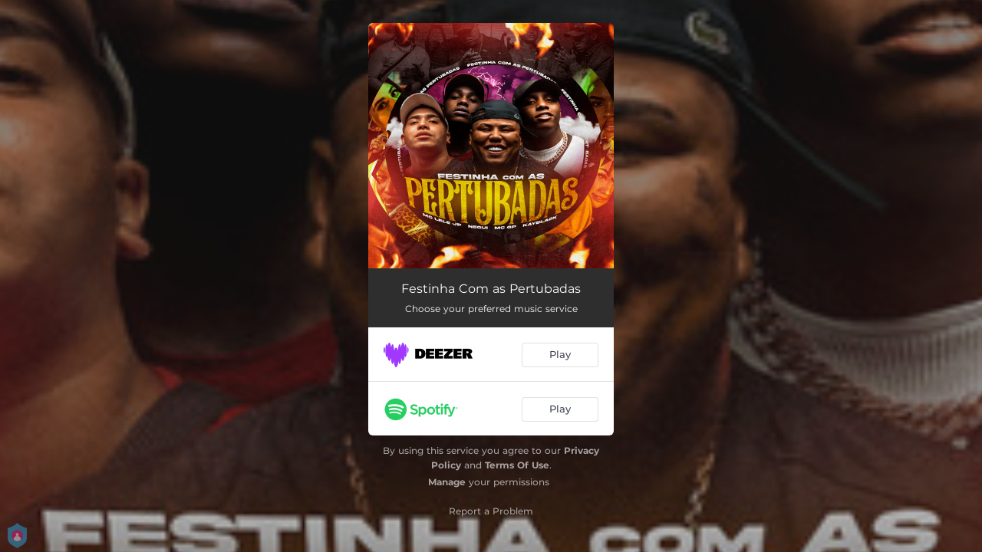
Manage (447, 482)
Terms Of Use (517, 465)
